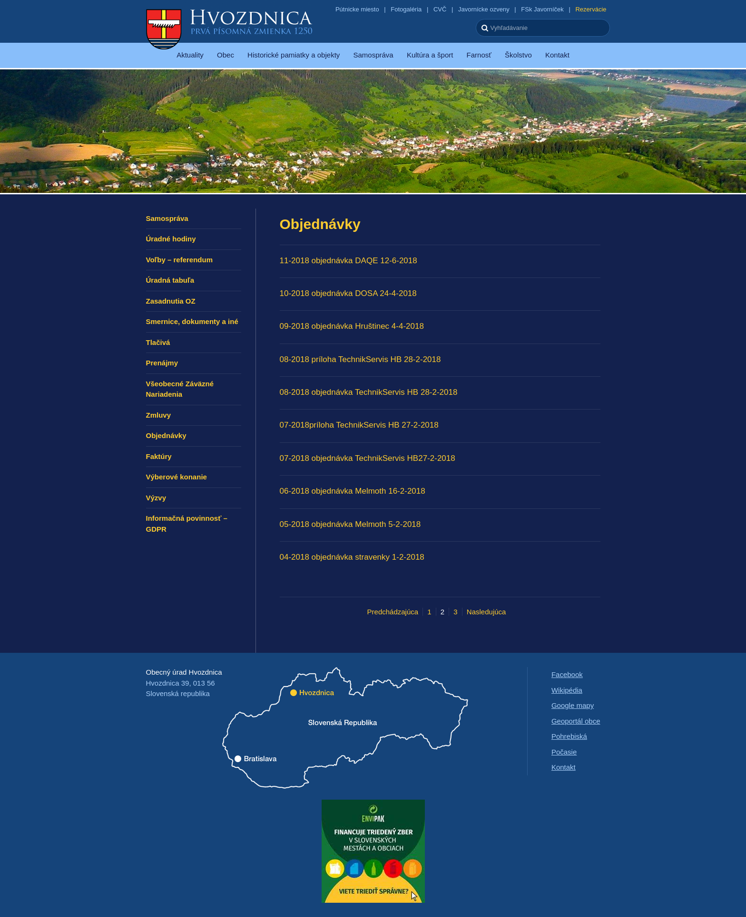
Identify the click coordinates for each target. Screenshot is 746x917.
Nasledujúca (486, 612)
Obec (225, 55)
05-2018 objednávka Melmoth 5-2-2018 (350, 524)
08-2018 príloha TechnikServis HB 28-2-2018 (360, 359)
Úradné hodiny (171, 239)
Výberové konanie (176, 477)
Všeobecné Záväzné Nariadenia (180, 389)
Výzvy (156, 498)
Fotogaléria (406, 9)
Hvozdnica (229, 28)
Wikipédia (566, 690)
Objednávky (166, 435)
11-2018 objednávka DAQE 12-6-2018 (348, 260)
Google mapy (572, 705)
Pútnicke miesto (357, 9)
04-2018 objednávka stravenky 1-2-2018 (352, 557)
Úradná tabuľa (170, 280)
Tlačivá (158, 342)
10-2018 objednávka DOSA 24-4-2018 (348, 293)
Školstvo (518, 55)
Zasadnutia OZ (171, 301)
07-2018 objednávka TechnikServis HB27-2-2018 (367, 458)
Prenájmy (162, 363)
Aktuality (190, 55)
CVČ (439, 9)
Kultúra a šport (430, 55)
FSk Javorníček (542, 9)
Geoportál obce (575, 721)
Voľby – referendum (179, 260)
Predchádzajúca (393, 612)
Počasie (564, 752)
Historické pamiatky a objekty (293, 55)
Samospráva (373, 55)
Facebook (567, 674)
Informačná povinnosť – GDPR (186, 523)
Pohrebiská (569, 736)
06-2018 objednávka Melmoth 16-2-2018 (352, 491)
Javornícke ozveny (484, 9)
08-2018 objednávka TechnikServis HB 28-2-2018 (369, 392)
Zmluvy (158, 415)
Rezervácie (590, 9)
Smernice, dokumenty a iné (192, 321)
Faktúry (159, 456)
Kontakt (557, 55)
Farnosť (479, 55)
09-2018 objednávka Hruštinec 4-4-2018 (352, 326)
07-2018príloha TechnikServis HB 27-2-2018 (359, 425)
